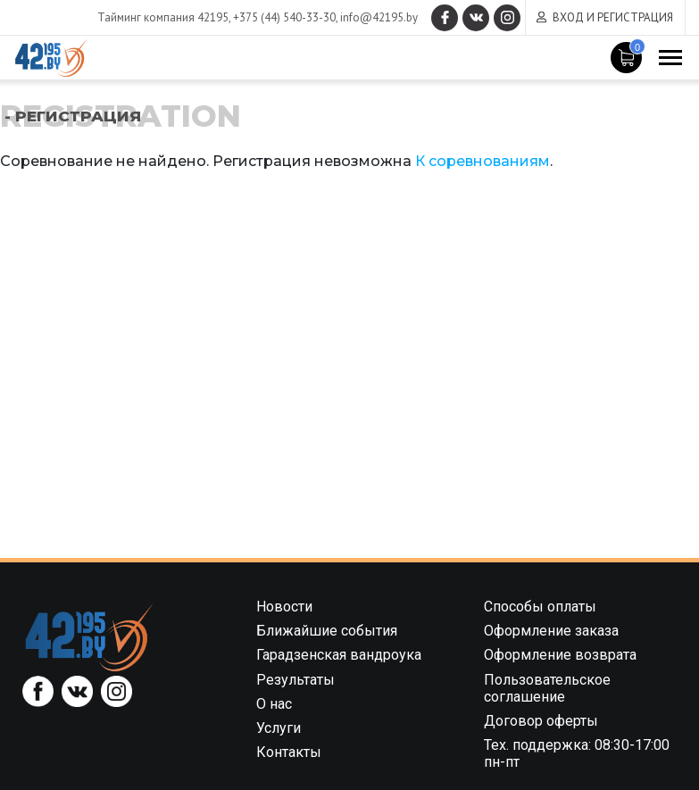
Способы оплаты (540, 606)
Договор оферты (541, 720)
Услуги (278, 727)
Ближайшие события (326, 630)
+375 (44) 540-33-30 (284, 17)
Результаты (295, 679)
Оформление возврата (560, 654)
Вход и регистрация (613, 17)
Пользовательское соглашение (547, 688)
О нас (274, 703)
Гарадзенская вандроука (338, 654)
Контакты (288, 752)
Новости (284, 606)
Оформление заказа (551, 630)
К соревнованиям (482, 161)
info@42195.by (379, 17)
